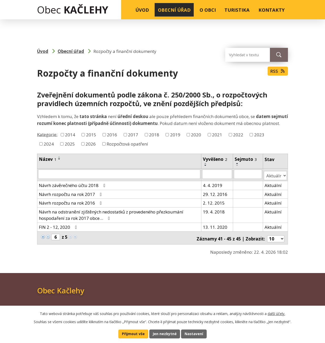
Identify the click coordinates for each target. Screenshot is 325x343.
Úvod (142, 10)
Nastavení (195, 333)
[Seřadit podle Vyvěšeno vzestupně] (205, 163)
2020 (196, 135)
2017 (133, 135)
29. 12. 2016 (215, 193)
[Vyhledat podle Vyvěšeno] (217, 174)
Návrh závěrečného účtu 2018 (73, 184)
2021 (217, 135)
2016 (112, 135)
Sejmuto (246, 159)
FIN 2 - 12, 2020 (59, 225)
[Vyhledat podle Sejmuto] (248, 174)
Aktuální (273, 184)
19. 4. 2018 (214, 210)
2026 (91, 144)
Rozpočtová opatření (127, 144)
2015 (91, 135)
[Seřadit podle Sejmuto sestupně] (237, 165)
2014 (70, 135)
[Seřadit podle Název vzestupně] (59, 157)
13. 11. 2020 (215, 225)
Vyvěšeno (215, 159)
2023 (259, 135)
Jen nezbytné (164, 333)
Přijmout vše (132, 333)
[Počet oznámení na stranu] (275, 235)
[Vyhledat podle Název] (119, 174)
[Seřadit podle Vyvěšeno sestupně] (205, 165)
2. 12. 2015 (214, 201)
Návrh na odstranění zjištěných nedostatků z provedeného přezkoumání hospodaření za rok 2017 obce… (111, 213)
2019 (175, 135)
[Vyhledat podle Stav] (275, 174)
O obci (208, 10)
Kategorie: (47, 134)
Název (48, 159)
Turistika (237, 10)
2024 (49, 144)
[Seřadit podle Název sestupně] (59, 159)
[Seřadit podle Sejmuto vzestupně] (237, 163)
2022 (238, 135)
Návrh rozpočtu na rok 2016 (71, 201)
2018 (154, 135)
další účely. (276, 312)
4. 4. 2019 (212, 184)
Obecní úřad (174, 10)
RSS (277, 72)
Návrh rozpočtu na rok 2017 (71, 193)
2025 (70, 144)
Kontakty (271, 10)
